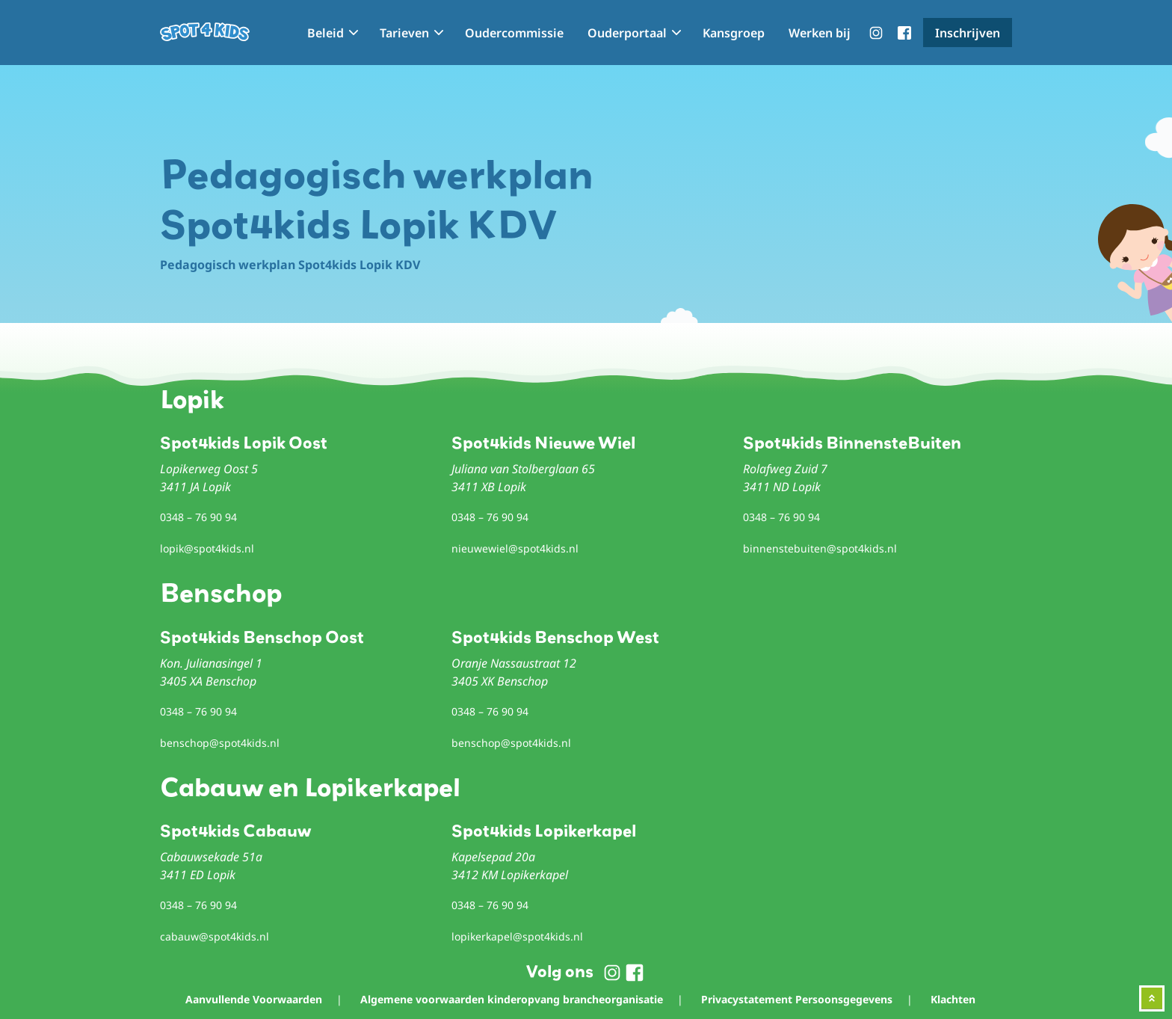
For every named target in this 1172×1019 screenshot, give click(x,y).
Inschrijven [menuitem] (967, 33)
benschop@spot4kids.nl (220, 743)
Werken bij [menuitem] (820, 33)
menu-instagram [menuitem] (876, 33)
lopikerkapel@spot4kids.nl (517, 936)
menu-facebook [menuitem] (904, 33)
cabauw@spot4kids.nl (214, 936)
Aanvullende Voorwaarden (253, 999)
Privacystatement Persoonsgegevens (796, 999)
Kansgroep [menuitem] (734, 33)
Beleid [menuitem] (325, 33)
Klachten (953, 999)
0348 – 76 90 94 (198, 517)
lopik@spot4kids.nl (207, 548)
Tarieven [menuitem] (404, 33)
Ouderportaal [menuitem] (627, 33)
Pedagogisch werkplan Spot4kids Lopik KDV (290, 264)
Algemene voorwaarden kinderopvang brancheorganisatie (511, 999)
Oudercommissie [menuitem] (514, 33)
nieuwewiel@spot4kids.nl (515, 548)
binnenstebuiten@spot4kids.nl (820, 548)
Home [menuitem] (280, 33)
